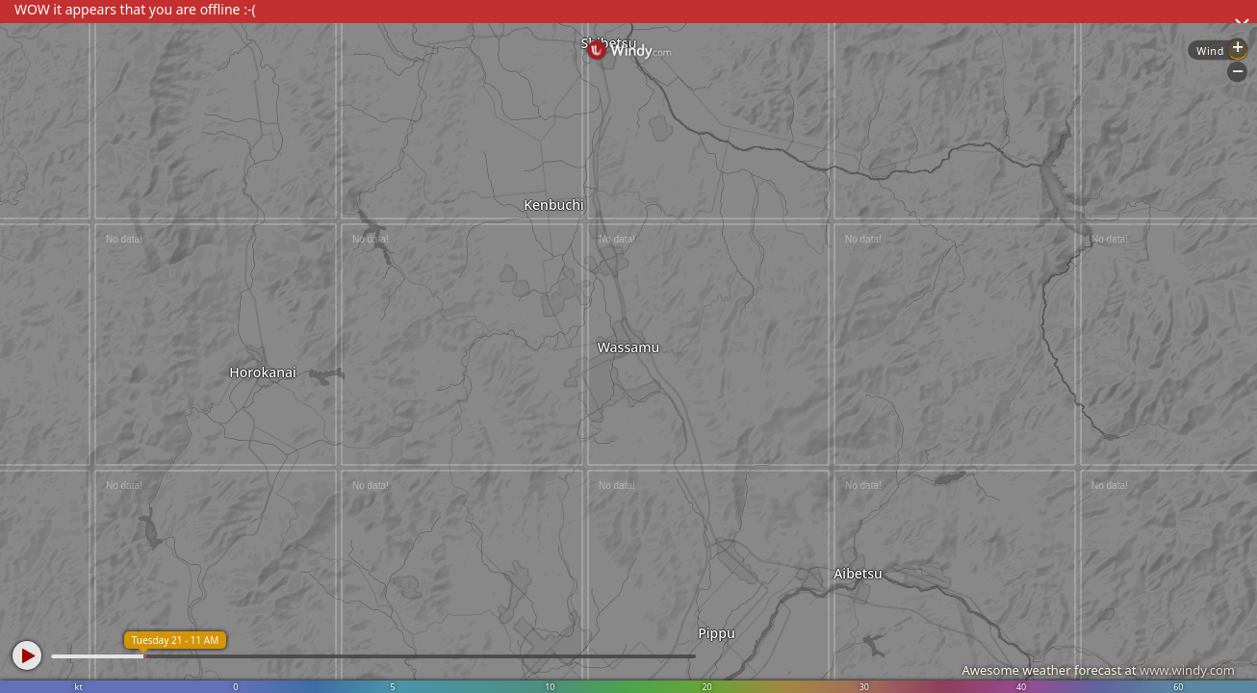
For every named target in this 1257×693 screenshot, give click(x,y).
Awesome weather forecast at (1098, 670)
